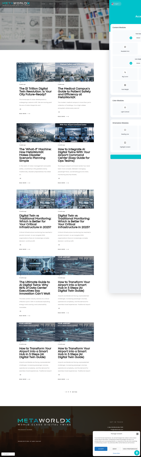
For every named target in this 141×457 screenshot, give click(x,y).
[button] (137, 434)
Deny (115, 449)
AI (20, 109)
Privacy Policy (116, 453)
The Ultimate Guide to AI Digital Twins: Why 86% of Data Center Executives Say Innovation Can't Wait (34, 288)
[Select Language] (8, 454)
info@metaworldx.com (117, 429)
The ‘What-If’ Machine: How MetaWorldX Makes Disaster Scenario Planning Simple (35, 155)
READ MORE (24, 113)
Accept (101, 449)
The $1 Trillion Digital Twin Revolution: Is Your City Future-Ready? (35, 92)
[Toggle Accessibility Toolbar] (137, 453)
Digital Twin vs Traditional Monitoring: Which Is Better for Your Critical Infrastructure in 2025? (35, 222)
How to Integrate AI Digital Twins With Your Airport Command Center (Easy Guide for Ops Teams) (74, 155)
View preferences (130, 449)
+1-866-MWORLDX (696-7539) (115, 427)
